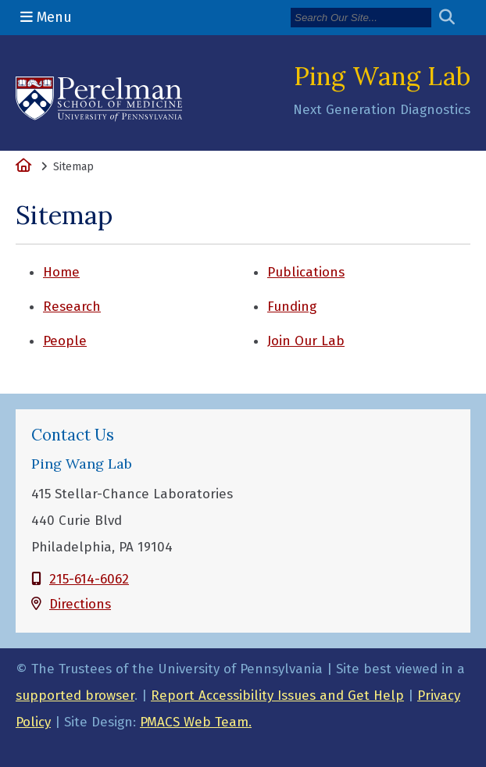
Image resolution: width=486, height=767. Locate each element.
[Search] (361, 17)
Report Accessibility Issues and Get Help (277, 695)
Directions (80, 604)
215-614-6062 (89, 579)
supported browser (75, 695)
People (65, 341)
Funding (291, 306)
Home (61, 272)
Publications (306, 272)
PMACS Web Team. (196, 722)
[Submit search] (452, 17)
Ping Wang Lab (382, 75)
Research (72, 306)
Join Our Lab (306, 341)
